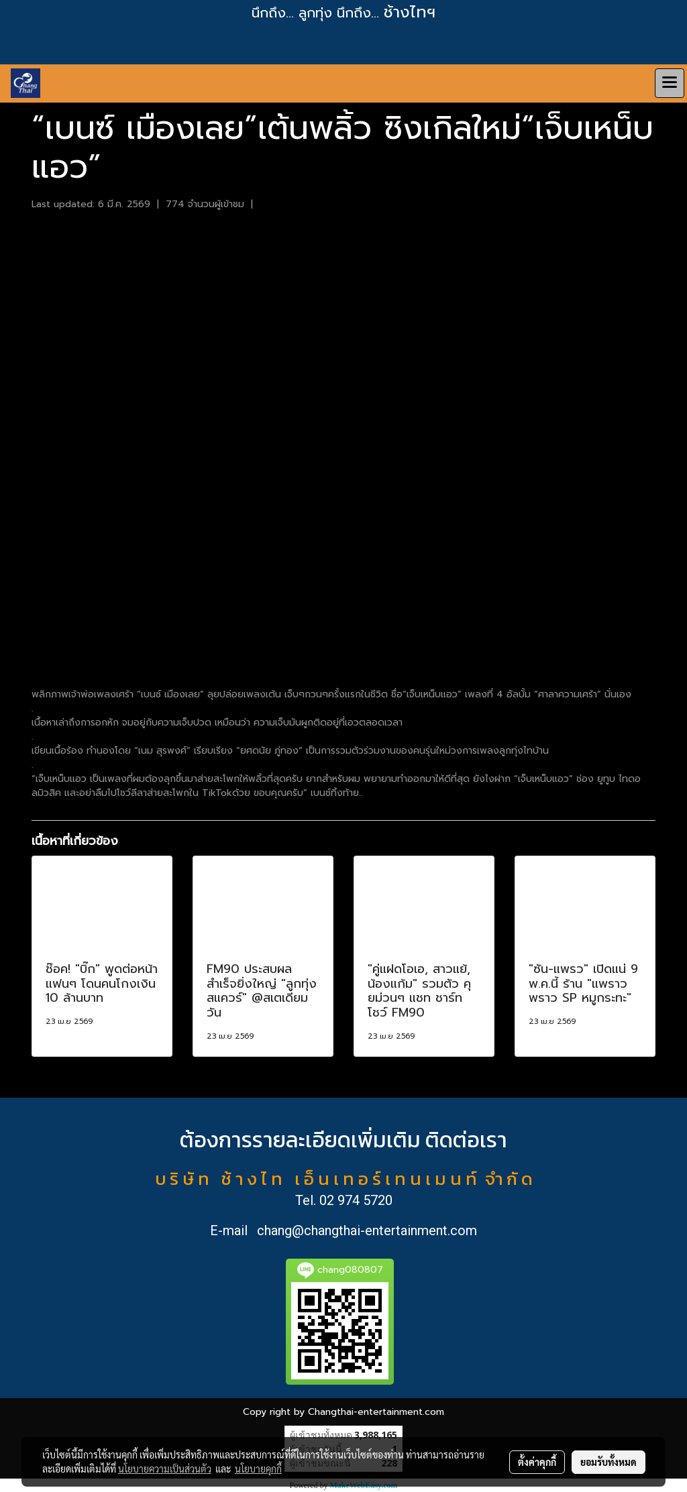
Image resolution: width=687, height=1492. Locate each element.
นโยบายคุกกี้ (258, 1468)
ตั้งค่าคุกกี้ (537, 1462)
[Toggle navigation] (669, 83)
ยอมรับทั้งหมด (608, 1462)
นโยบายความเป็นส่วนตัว (164, 1468)
